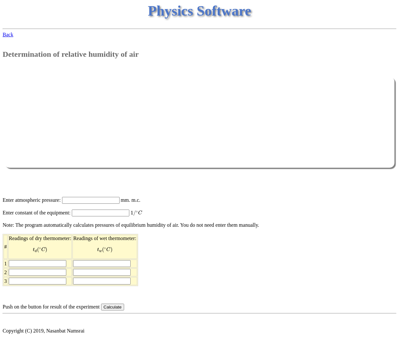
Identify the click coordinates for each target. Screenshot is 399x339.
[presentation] (136, 213)
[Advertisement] (199, 122)
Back (8, 34)
